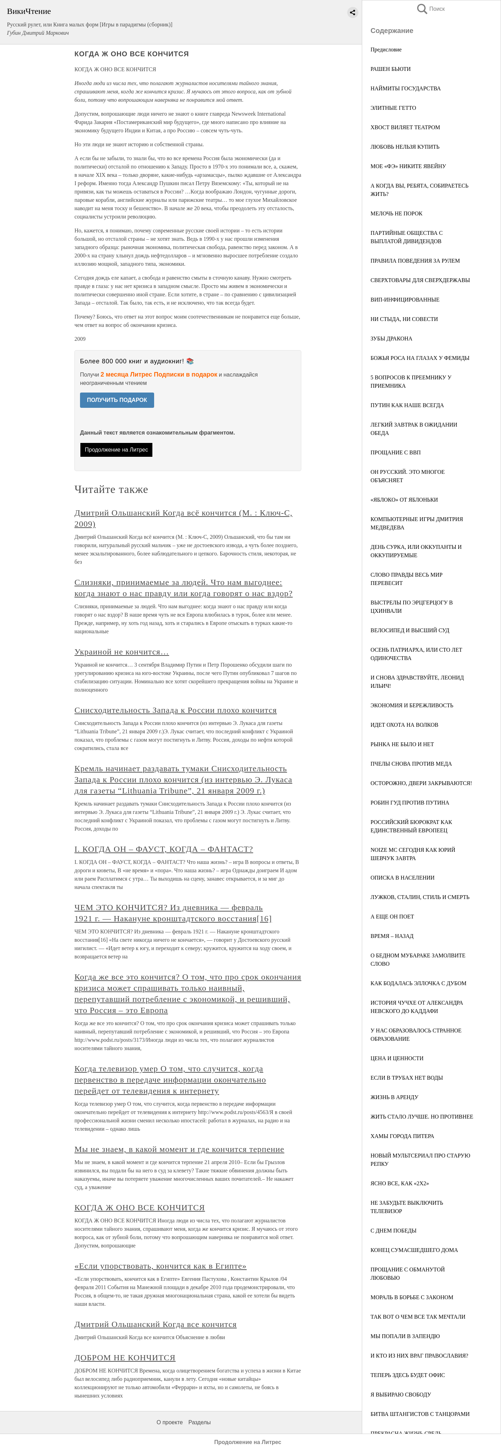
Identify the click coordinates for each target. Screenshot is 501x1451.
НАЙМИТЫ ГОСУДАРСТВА (406, 88)
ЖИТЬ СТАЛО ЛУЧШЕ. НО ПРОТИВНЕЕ (422, 1117)
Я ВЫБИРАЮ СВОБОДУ (401, 1395)
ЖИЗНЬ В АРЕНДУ (395, 1097)
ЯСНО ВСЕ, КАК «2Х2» (400, 1183)
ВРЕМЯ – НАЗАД (392, 936)
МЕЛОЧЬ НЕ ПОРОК (396, 213)
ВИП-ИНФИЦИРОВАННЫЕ (405, 300)
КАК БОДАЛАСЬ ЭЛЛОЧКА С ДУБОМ (419, 983)
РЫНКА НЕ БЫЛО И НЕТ (402, 744)
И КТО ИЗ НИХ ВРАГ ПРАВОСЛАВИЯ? (419, 1356)
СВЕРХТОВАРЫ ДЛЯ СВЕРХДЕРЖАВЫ (420, 280)
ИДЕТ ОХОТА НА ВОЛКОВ (404, 725)
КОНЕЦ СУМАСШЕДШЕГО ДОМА (414, 1250)
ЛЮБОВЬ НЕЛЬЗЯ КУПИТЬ (405, 147)
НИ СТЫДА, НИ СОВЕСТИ (404, 319)
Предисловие (386, 49)
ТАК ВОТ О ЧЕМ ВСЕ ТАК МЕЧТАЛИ (418, 1317)
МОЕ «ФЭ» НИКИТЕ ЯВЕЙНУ (408, 166)
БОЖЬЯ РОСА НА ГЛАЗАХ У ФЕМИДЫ (420, 358)
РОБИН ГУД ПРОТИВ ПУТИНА (410, 803)
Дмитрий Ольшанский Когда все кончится (155, 1324)
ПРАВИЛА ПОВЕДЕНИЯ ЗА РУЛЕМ (415, 261)
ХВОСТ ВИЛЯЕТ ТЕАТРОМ (405, 127)
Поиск (430, 9)
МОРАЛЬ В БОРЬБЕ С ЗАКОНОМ (412, 1297)
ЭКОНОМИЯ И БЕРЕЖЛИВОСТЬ (412, 705)
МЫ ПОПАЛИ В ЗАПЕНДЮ (405, 1336)
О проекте (170, 1422)
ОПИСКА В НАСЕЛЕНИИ (403, 878)
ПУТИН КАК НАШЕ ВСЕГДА (407, 405)
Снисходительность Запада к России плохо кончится (175, 710)
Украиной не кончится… (121, 651)
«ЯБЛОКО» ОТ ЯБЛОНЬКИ (404, 500)
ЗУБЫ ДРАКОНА (391, 338)
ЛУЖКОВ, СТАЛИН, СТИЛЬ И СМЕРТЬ (420, 897)
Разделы (199, 1422)
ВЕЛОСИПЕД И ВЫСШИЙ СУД (410, 630)
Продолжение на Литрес (116, 450)
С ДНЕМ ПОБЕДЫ (393, 1231)
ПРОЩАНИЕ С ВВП (396, 452)
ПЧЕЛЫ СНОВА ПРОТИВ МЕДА (411, 764)
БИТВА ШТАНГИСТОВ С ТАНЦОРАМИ (420, 1414)
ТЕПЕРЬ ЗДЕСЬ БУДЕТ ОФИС (408, 1375)
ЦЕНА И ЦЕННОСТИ (397, 1058)
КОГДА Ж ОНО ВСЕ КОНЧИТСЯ (139, 1207)
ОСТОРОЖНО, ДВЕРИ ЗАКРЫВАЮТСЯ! (421, 783)
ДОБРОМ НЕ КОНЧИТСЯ (125, 1357)
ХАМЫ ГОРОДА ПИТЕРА (402, 1136)
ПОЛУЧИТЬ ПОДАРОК (117, 400)
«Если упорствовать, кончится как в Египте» (160, 1265)
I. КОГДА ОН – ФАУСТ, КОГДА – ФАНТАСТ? (163, 849)
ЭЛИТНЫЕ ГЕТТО (393, 108)
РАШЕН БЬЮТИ (391, 69)
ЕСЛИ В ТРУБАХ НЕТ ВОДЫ (407, 1078)
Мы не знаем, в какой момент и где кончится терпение (179, 1149)
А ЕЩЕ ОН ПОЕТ (392, 917)
